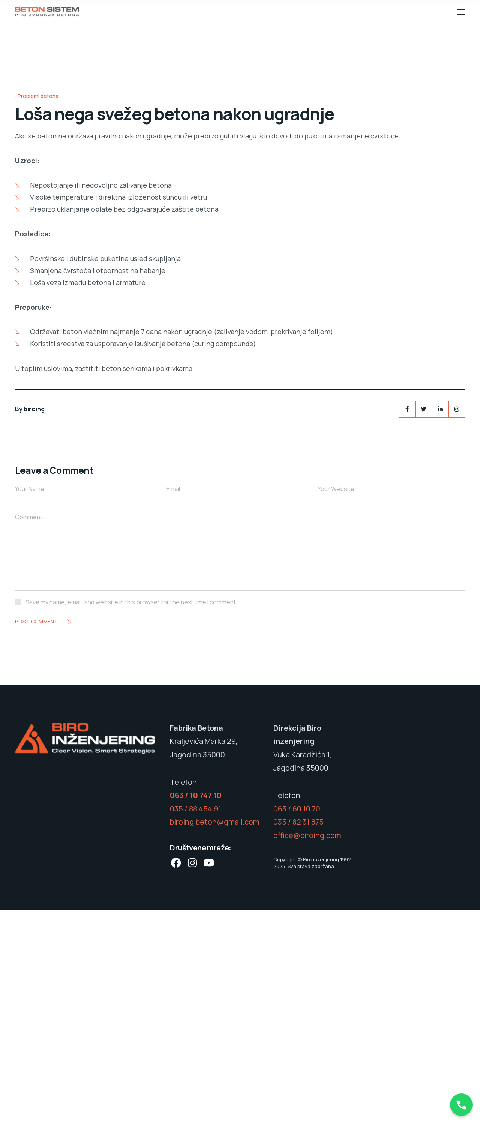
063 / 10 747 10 (196, 1031)
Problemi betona (38, 331)
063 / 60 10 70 (296, 1044)
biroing (34, 644)
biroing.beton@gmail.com (215, 1057)
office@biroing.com (307, 1071)
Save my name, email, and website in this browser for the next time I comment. (131, 837)
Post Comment (43, 857)
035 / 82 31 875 (298, 1057)
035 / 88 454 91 (195, 1044)
